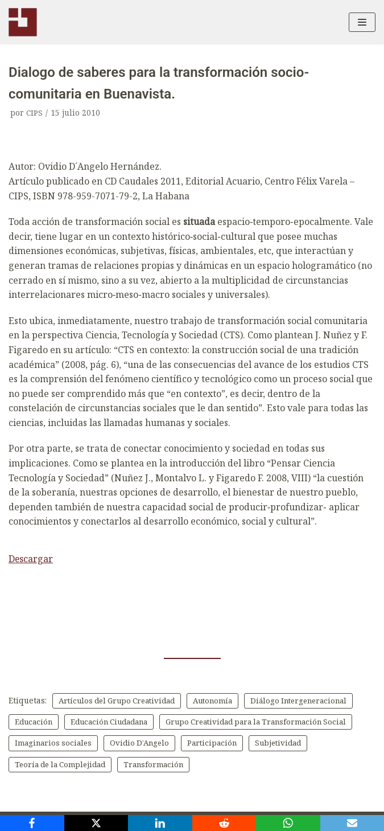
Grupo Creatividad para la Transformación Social (111, 743)
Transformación (46, 786)
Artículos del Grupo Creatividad (121, 700)
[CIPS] (23, 22)
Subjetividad (190, 765)
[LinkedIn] (160, 823)
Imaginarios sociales (265, 743)
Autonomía (222, 700)
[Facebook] (32, 823)
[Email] (352, 823)
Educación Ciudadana (235, 722)
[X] (96, 823)
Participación (121, 765)
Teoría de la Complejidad (282, 765)
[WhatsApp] (288, 823)
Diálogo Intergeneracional (66, 722)
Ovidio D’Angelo (46, 765)
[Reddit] (224, 823)
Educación (155, 722)
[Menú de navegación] (362, 22)
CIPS (34, 112)
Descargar (31, 558)
